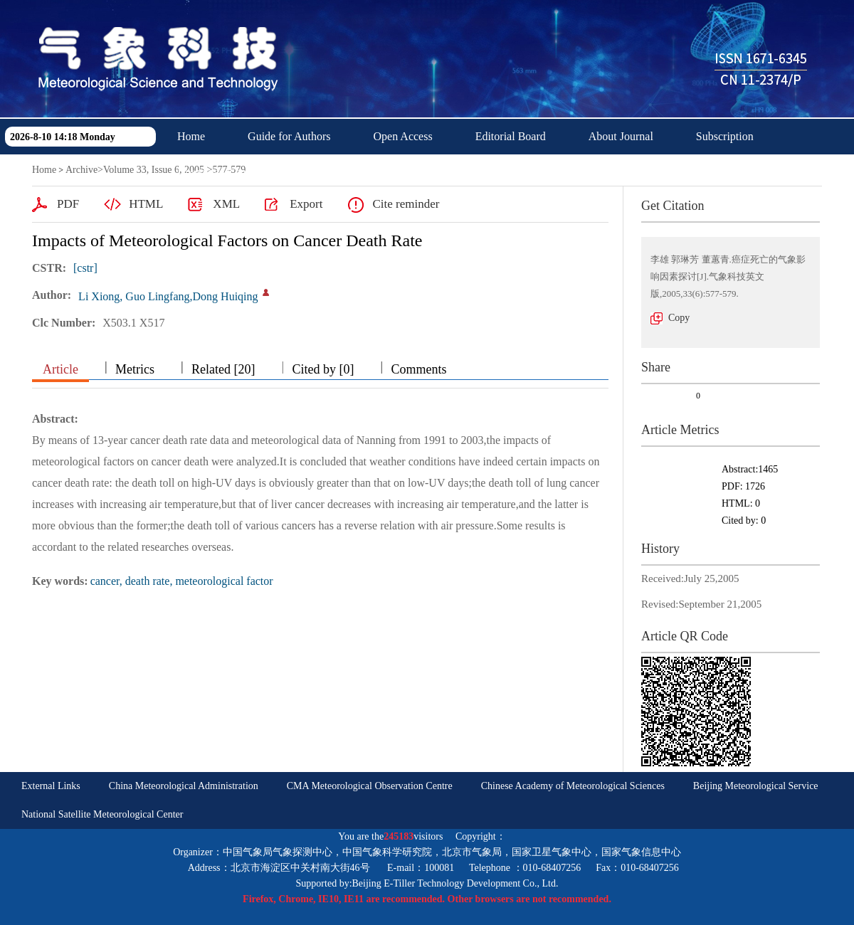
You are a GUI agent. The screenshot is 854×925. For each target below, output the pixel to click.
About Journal (621, 136)
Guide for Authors (289, 136)
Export (306, 204)
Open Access (403, 136)
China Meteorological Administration (183, 786)
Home (191, 136)
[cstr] (85, 268)
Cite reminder (405, 204)
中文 (311, 172)
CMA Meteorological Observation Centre (370, 786)
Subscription (725, 136)
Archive (81, 169)
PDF (68, 204)
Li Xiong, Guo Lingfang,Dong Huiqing (168, 296)
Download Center (217, 172)
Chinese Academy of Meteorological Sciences (573, 786)
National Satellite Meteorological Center (102, 814)
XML (226, 204)
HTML (146, 204)
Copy (679, 317)
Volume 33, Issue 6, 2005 (153, 169)
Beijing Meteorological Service (755, 786)
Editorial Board (510, 136)
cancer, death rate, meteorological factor (181, 581)
